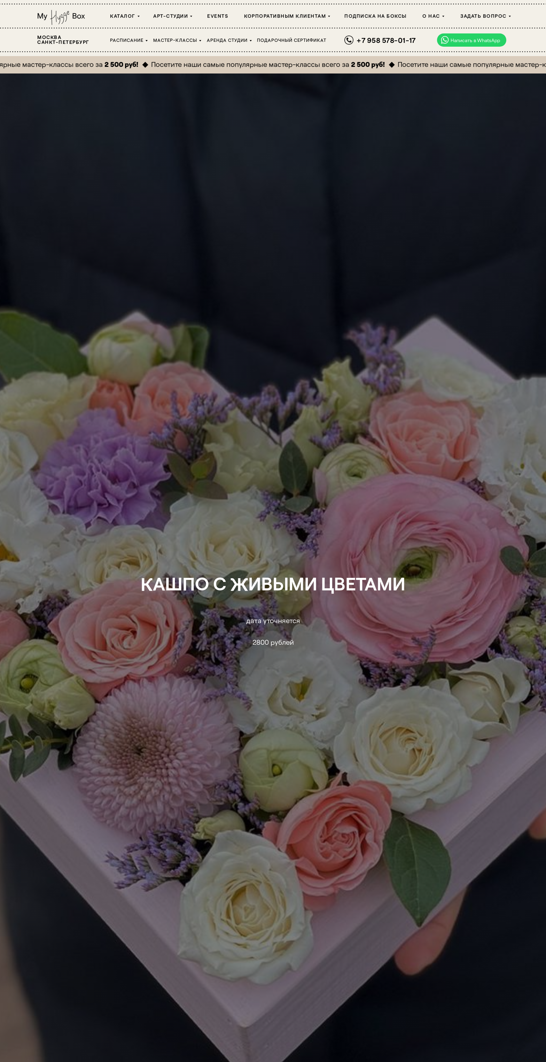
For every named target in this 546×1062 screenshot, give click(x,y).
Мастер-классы (175, 40)
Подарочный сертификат (291, 40)
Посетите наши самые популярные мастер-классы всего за (273, 64)
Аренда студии (227, 40)
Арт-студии (170, 16)
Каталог (122, 16)
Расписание (126, 40)
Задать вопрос (483, 16)
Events (217, 16)
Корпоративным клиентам (285, 16)
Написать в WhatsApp (475, 40)
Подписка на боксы (375, 16)
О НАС (431, 16)
